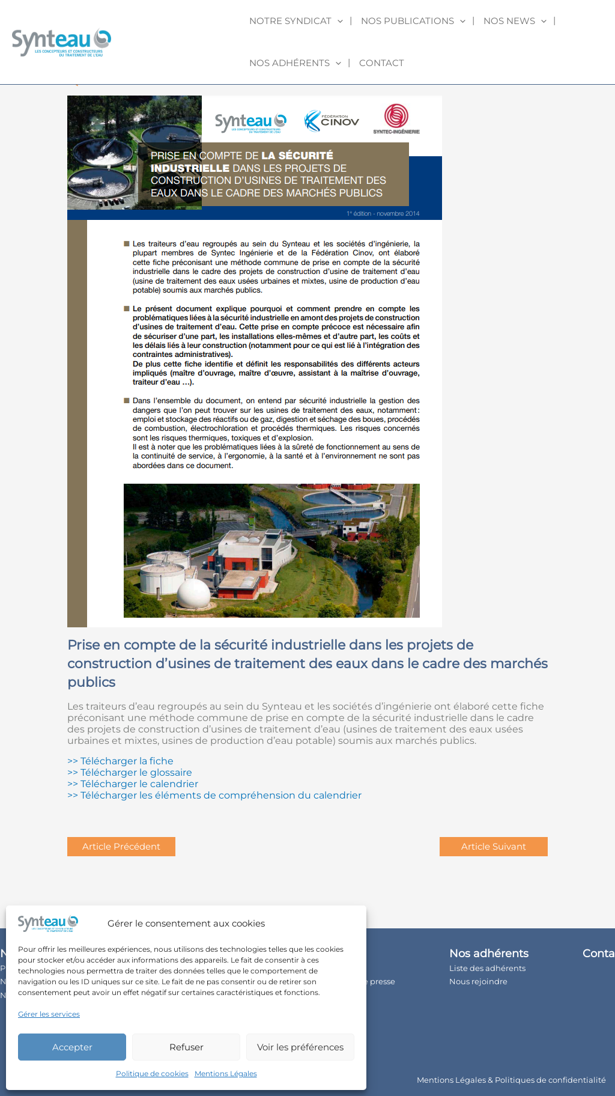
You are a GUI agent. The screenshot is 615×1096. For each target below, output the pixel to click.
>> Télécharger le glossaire (129, 772)
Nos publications (413, 21)
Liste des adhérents (487, 968)
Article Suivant (493, 846)
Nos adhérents (295, 63)
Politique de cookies (152, 1073)
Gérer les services (49, 1013)
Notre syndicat (296, 21)
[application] (337, 21)
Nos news (515, 21)
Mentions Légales (226, 1073)
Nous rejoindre (478, 981)
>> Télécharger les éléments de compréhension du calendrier (214, 795)
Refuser (186, 1047)
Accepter (72, 1047)
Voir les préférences (300, 1047)
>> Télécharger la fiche (120, 761)
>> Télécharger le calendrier (132, 784)
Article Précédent (121, 846)
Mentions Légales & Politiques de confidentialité (511, 1080)
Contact (381, 62)
